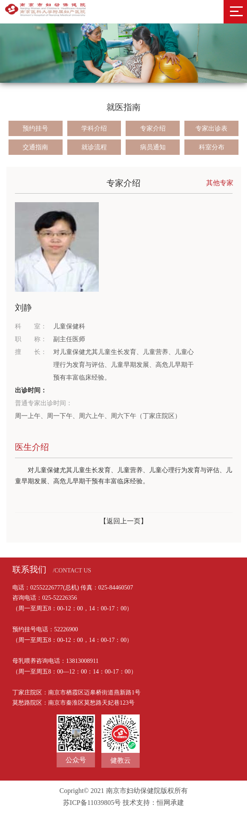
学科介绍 (94, 128)
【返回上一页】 (123, 521)
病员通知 (153, 147)
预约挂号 (35, 128)
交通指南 (35, 147)
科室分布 (211, 147)
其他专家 (219, 182)
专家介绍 (153, 128)
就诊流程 (94, 147)
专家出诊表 (211, 128)
